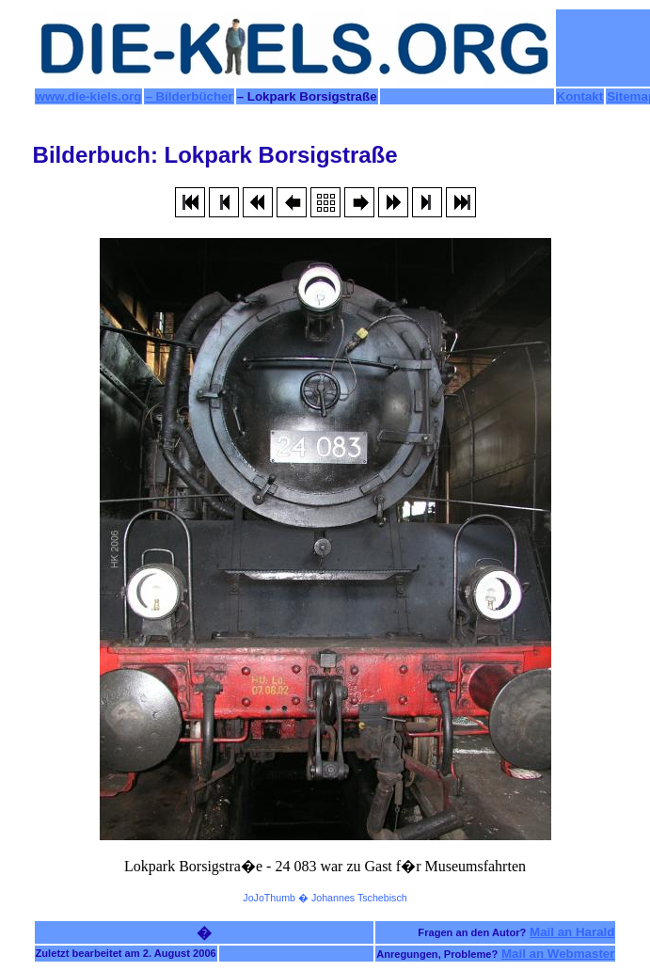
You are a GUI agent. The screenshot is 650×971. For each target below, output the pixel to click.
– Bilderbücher (188, 96)
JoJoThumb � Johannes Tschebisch (324, 897)
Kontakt (580, 96)
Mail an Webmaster (558, 954)
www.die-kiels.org (89, 96)
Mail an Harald (572, 932)
